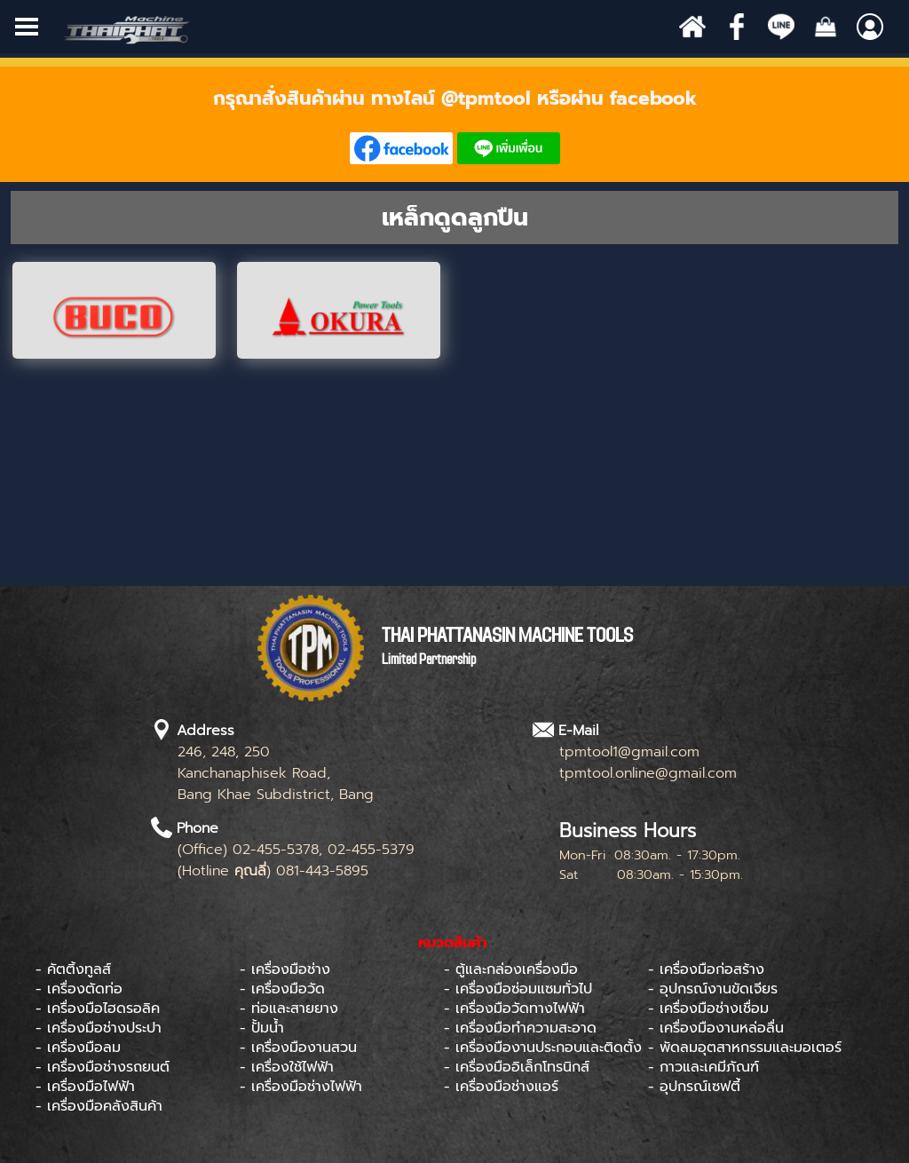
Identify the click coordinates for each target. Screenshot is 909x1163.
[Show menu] (26, 26)
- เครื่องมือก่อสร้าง (706, 969)
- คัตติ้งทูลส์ (73, 969)
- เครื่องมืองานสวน (298, 1047)
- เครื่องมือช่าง (285, 969)
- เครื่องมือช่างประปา (99, 1028)
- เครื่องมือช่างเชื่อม (708, 1008)
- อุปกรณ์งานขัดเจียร (713, 989)
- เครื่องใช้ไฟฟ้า (287, 1067)
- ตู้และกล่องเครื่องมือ (511, 969)
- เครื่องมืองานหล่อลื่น (716, 1028)
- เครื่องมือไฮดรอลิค (98, 1008)
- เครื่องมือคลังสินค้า (99, 1106)
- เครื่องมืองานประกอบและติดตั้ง (543, 1047)
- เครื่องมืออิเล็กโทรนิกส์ (516, 1067)
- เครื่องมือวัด (282, 989)
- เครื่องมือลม (78, 1047)
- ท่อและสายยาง (289, 1008)
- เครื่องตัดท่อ (79, 989)
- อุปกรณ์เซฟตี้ (694, 1086)
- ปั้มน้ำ (262, 1028)
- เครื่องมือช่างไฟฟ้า (301, 1086)
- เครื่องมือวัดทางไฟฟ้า (514, 1008)
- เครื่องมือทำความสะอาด (520, 1028)
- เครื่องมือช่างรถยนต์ (103, 1067)
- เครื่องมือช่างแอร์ (501, 1086)
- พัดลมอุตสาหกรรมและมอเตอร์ (745, 1047)
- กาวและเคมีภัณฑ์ (703, 1067)
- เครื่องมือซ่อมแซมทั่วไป (518, 989)
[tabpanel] (454, 124)
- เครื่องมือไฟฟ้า (85, 1086)
